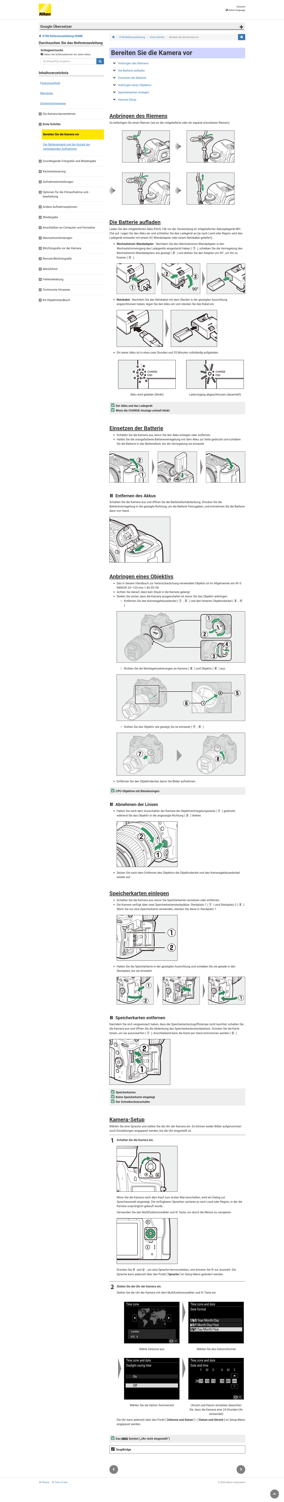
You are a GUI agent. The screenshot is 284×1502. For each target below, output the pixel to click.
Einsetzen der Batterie (132, 78)
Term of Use (61, 1482)
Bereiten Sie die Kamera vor (61, 134)
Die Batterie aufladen (131, 70)
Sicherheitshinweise (53, 103)
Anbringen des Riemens (133, 63)
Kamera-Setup (127, 99)
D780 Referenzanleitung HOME (62, 36)
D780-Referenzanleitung (132, 37)
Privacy (45, 1482)
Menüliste (46, 93)
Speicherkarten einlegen (133, 92)
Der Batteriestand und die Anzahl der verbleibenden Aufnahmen (66, 147)
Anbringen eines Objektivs (134, 85)
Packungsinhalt (50, 83)
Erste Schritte (157, 37)
